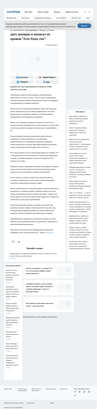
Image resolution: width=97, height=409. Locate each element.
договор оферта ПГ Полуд (10, 386)
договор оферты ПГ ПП (10, 387)
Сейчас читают (43, 12)
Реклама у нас (76, 18)
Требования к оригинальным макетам (13, 343)
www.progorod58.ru (18, 348)
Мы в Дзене (25, 18)
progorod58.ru (31, 367)
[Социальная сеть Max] (47, 82)
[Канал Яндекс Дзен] (89, 332)
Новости (57, 12)
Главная (52, 343)
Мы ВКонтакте (11, 18)
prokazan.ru (49, 232)
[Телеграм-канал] (22, 82)
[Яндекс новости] (47, 77)
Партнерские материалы (43, 18)
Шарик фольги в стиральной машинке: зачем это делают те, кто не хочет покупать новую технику (34, 256)
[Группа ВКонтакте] (22, 77)
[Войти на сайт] (89, 12)
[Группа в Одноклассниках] (79, 332)
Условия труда (30, 343)
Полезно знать (63, 329)
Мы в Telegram (61, 18)
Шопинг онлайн (8, 329)
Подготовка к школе (51, 329)
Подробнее (79, 392)
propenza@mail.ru (28, 353)
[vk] (13, 241)
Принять (84, 26)
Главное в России (71, 12)
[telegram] (19, 241)
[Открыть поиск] (85, 12)
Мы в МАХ (28, 12)
